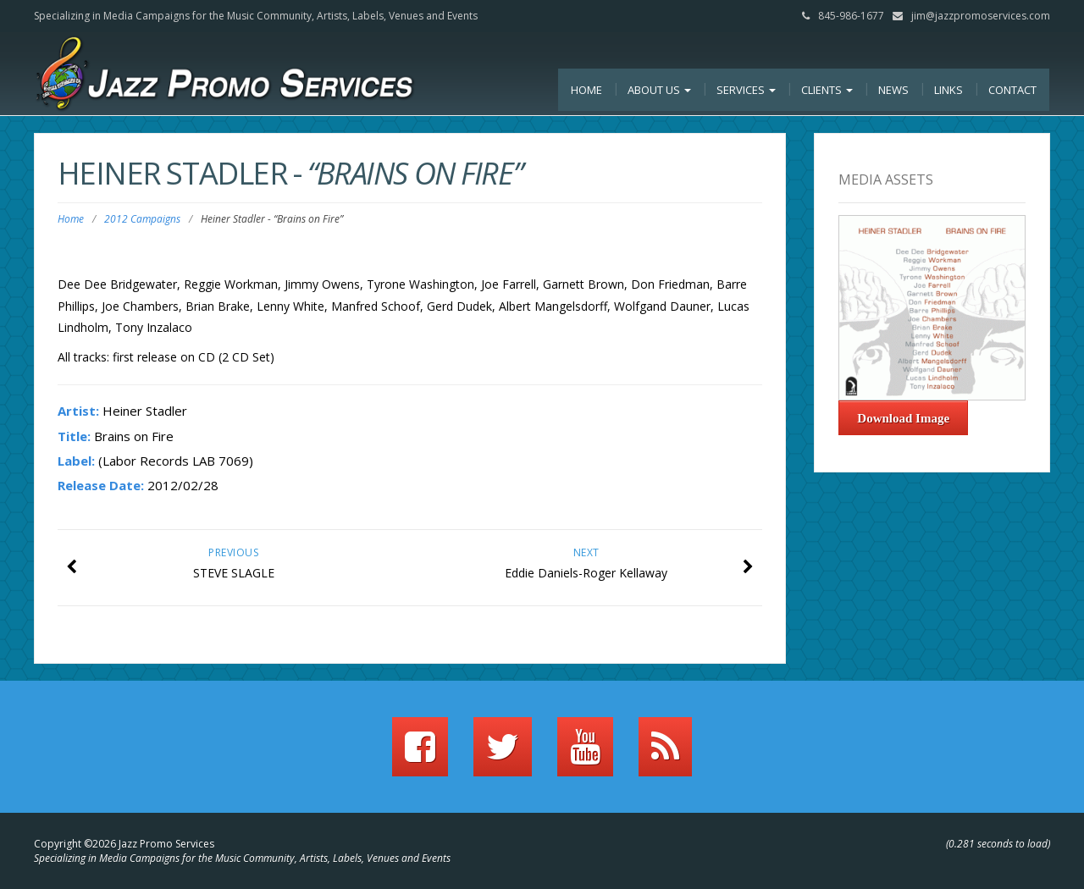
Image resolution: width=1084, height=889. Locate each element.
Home (586, 89)
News (893, 89)
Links (948, 89)
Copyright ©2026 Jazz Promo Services (124, 844)
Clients (827, 89)
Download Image (903, 418)
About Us (659, 89)
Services (746, 89)
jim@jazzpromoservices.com (980, 15)
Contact (1012, 89)
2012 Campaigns (142, 219)
